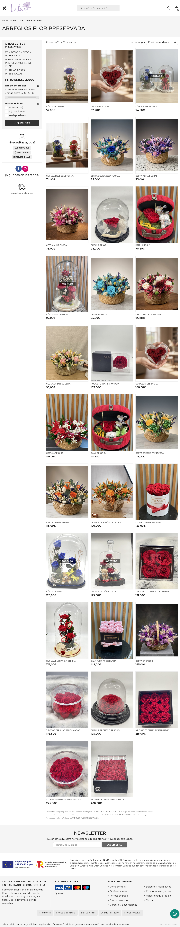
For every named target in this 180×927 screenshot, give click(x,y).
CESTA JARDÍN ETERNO (58, 522)
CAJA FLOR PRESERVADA (148, 522)
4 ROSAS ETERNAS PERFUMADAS (152, 591)
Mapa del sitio (9, 924)
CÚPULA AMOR (98, 245)
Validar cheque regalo (158, 895)
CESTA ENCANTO (144, 661)
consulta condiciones (22, 193)
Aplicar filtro (23, 123)
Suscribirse (114, 844)
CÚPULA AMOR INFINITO (58, 314)
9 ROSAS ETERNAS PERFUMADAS (152, 730)
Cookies (57, 924)
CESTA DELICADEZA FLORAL (105, 176)
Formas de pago (119, 895)
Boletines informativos (158, 886)
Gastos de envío (119, 900)
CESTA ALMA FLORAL (146, 176)
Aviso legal (23, 924)
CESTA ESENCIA (99, 314)
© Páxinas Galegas (168, 924)
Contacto (151, 900)
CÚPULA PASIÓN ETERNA (103, 591)
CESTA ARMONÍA (54, 453)
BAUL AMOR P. (142, 245)
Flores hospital (132, 912)
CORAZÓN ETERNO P (101, 106)
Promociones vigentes (158, 891)
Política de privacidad (40, 924)
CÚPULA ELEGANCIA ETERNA (61, 661)
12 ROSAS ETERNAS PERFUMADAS (63, 799)
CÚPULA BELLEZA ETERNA (59, 176)
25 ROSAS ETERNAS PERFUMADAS (108, 799)
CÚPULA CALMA (54, 591)
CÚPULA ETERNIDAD (146, 106)
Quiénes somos (118, 891)
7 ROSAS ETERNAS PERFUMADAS (63, 730)
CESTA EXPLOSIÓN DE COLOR (106, 522)
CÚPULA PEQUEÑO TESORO (105, 730)
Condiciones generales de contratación (81, 924)
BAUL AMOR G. (98, 453)
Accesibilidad (108, 924)
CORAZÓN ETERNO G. (146, 384)
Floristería (45, 912)
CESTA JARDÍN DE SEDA (58, 384)
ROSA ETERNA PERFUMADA (105, 384)
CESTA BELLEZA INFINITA (148, 314)
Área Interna (123, 924)
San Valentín (88, 912)
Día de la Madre (110, 912)
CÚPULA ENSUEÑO (55, 106)
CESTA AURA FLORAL (57, 245)
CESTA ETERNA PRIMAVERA (149, 453)
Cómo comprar (118, 886)
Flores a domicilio (65, 912)
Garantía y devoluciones (123, 904)
